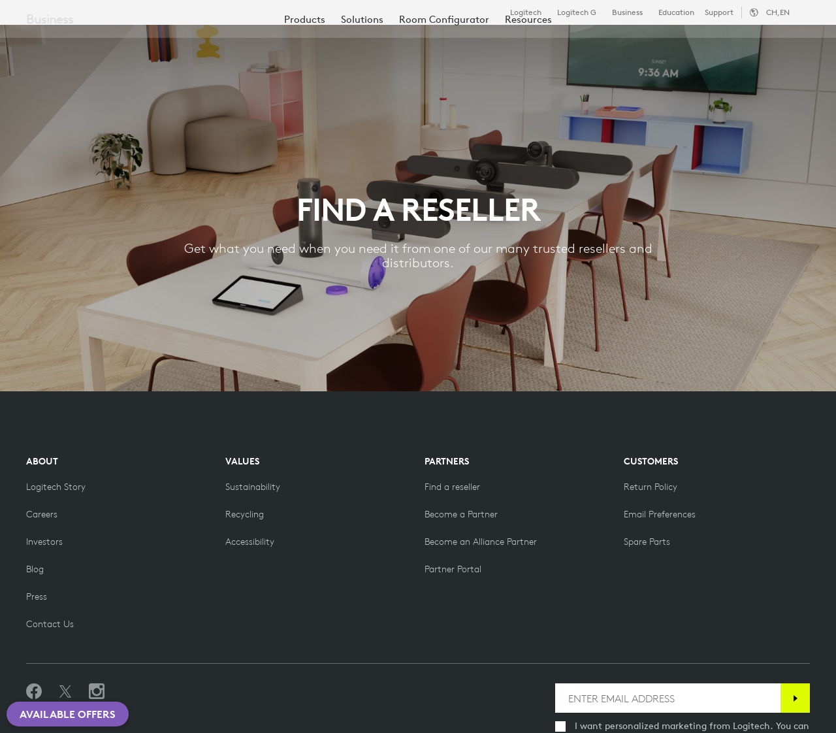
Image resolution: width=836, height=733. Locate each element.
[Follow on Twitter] (65, 691)
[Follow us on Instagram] (96, 691)
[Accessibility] (249, 541)
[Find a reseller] (452, 487)
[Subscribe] (795, 698)
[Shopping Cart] (781, 42)
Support (719, 12)
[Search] (684, 42)
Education (676, 12)
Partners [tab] (488, 41)
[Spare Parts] (647, 541)
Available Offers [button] (68, 714)
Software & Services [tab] (301, 41)
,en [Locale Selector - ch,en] (778, 12)
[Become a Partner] (461, 514)
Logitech (525, 12)
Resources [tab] (410, 41)
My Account (747, 42)
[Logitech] (110, 40)
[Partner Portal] (453, 569)
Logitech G (576, 12)
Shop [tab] (205, 41)
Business (627, 12)
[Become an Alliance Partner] (481, 541)
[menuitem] (304, 80)
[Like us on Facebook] (34, 691)
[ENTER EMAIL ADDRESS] (667, 698)
